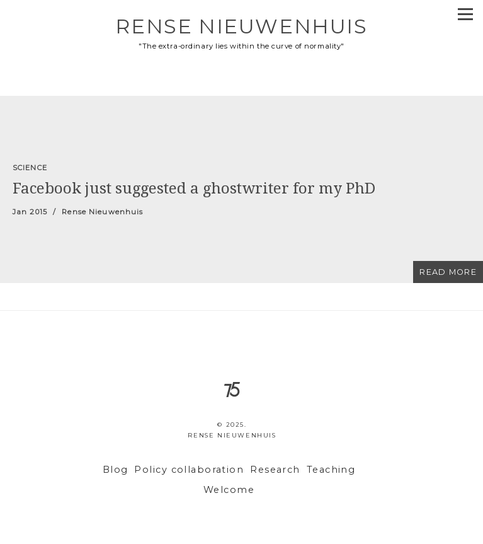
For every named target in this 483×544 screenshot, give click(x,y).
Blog (115, 469)
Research (275, 469)
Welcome (228, 489)
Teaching (331, 469)
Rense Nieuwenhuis (241, 26)
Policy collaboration (189, 469)
